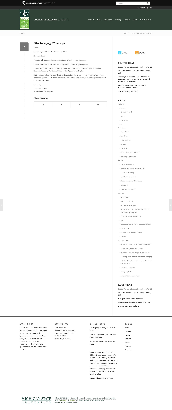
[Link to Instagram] (150, 7)
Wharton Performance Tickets (131, 216)
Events (120, 220)
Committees (125, 132)
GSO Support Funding (128, 177)
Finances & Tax (126, 140)
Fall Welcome (125, 228)
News (22, 33)
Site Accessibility (110, 398)
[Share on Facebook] (43, 105)
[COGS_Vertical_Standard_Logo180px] (25, 19)
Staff (122, 116)
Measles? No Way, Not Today (128, 91)
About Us (121, 104)
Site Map (88, 398)
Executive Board (126, 112)
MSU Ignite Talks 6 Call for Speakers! (130, 299)
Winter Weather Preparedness (128, 306)
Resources (128, 346)
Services (121, 193)
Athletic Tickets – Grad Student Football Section (136, 244)
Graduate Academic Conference (131, 232)
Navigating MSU (126, 272)
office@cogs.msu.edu (63, 338)
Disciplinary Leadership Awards (131, 181)
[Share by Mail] (98, 105)
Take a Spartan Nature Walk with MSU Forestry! (134, 302)
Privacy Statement (98, 398)
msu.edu (72, 400)
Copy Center (125, 197)
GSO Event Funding (127, 173)
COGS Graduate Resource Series (132, 248)
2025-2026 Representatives (130, 152)
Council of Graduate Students (51, 19)
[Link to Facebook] (147, 7)
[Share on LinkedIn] (80, 105)
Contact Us (124, 120)
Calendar (124, 237)
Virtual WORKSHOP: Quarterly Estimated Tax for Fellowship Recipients (135, 210)
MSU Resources (123, 240)
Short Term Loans (127, 201)
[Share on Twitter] (61, 105)
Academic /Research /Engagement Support (135, 253)
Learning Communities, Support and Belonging (136, 257)
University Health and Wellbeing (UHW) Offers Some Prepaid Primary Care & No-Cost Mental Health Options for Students (134, 79)
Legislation (124, 136)
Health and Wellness (128, 268)
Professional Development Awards (132, 169)
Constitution (125, 148)
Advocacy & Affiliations (128, 157)
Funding (120, 160)
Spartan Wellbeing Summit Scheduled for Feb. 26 (135, 67)
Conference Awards (127, 164)
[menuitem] (91, 19)
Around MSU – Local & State (130, 276)
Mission (123, 108)
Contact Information (77, 398)
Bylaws (123, 144)
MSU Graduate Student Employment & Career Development (136, 262)
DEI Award (124, 185)
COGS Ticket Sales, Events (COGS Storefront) (135, 224)
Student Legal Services (128, 205)
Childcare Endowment (128, 189)
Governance (122, 128)
